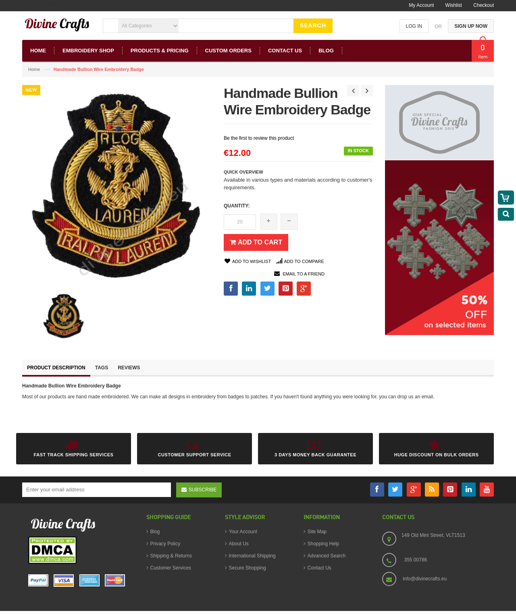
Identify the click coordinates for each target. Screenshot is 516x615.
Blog (155, 531)
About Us (239, 544)
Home (34, 69)
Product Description (56, 368)
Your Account (243, 531)
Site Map (317, 531)
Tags (101, 368)
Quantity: (237, 206)
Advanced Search (327, 556)
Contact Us (319, 568)
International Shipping (252, 556)
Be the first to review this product (259, 138)
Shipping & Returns (171, 556)
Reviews (129, 368)
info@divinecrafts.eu (425, 579)
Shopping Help (323, 544)
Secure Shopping (247, 568)
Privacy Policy (165, 544)
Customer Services (170, 568)
